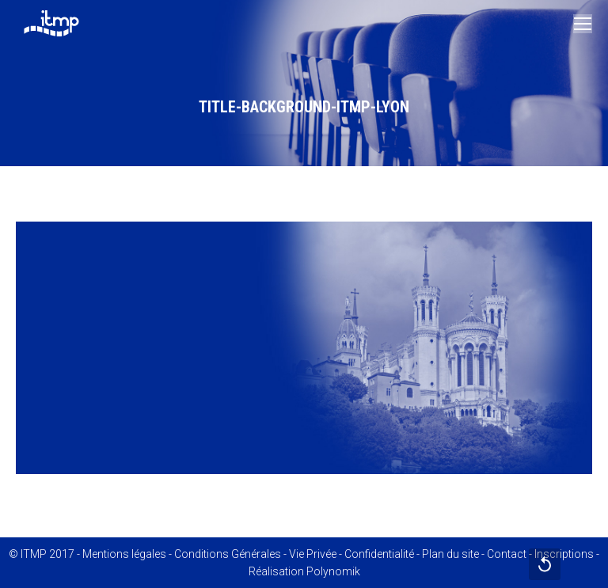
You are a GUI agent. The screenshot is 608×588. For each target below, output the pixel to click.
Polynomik (333, 571)
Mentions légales (124, 554)
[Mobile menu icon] (582, 23)
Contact (506, 554)
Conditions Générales (227, 554)
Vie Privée (312, 554)
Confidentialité (379, 554)
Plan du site (450, 554)
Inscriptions (564, 554)
